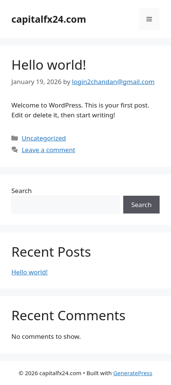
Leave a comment (48, 149)
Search (21, 190)
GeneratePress (132, 373)
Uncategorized (44, 138)
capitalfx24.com (48, 18)
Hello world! (48, 64)
